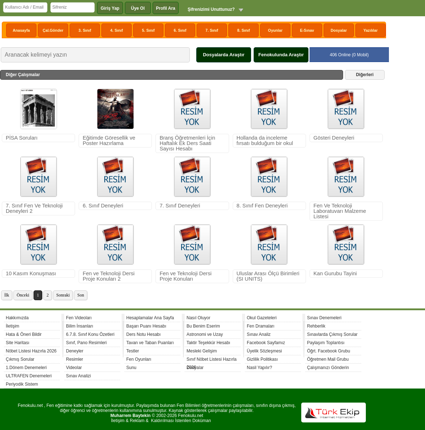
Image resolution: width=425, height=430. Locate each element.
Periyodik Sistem (22, 384)
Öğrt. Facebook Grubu (328, 351)
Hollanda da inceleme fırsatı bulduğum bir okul (265, 140)
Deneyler (74, 351)
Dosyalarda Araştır (223, 54)
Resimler (74, 359)
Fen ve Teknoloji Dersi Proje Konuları (185, 276)
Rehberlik (316, 326)
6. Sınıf (180, 30)
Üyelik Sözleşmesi (264, 351)
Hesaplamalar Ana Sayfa (150, 317)
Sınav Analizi (78, 375)
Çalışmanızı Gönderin (328, 367)
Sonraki (63, 295)
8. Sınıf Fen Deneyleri (262, 206)
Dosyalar (338, 30)
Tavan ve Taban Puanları (150, 342)
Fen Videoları (79, 317)
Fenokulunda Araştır (281, 54)
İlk (6, 295)
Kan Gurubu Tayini (335, 273)
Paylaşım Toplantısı (326, 342)
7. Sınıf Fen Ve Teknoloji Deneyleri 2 (34, 208)
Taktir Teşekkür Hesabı (208, 342)
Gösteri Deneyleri (334, 138)
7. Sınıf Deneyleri (179, 206)
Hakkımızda (17, 317)
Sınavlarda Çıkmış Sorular (332, 334)
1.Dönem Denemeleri (26, 367)
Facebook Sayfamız (266, 342)
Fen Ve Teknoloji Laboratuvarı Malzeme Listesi (340, 211)
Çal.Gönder (53, 30)
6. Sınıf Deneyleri (103, 206)
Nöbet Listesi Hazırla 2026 (31, 351)
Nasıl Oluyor (198, 317)
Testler (132, 351)
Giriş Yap (110, 8)
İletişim (12, 326)
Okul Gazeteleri (262, 317)
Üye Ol (138, 8)
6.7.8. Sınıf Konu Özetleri (90, 334)
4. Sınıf (116, 30)
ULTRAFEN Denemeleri (29, 375)
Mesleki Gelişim (202, 351)
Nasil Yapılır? (259, 367)
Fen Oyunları (138, 359)
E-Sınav (307, 30)
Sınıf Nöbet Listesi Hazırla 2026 (212, 360)
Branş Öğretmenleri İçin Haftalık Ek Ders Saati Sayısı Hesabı (187, 143)
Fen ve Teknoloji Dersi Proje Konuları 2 (109, 276)
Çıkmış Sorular (20, 359)
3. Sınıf (85, 30)
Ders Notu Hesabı (143, 334)
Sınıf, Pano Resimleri (86, 342)
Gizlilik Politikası (262, 359)
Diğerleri (365, 74)
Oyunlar (275, 30)
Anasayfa (21, 30)
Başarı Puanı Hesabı (146, 326)
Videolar (74, 367)
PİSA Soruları (22, 138)
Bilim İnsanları (79, 326)
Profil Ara (165, 8)
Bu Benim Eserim (203, 326)
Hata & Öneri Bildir (23, 334)
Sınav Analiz (259, 334)
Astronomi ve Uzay (205, 334)
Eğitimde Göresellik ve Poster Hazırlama (109, 140)
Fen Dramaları (261, 326)
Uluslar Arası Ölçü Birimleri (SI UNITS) (268, 276)
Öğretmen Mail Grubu (328, 359)
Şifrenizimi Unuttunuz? (211, 9)
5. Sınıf (148, 30)
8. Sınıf (243, 30)
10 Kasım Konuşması (31, 273)
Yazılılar (370, 30)
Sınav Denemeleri (324, 317)
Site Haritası (17, 342)
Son (80, 295)
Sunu (131, 367)
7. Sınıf (212, 30)
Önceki (23, 295)
